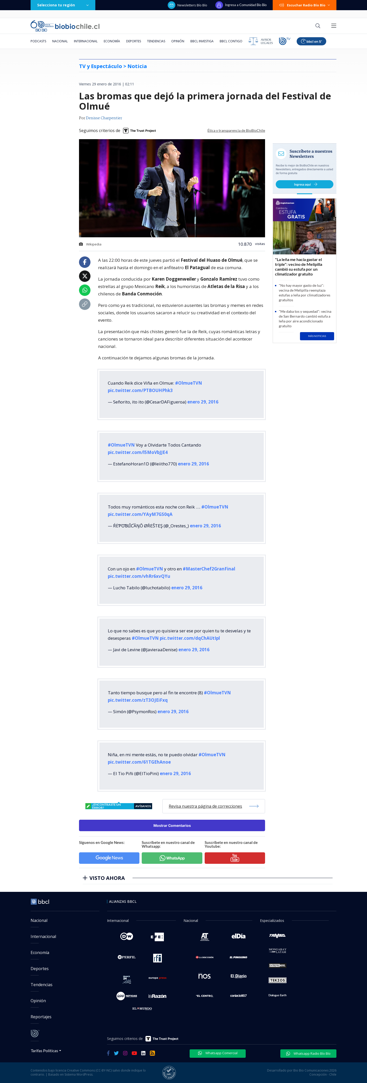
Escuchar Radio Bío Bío (304, 5)
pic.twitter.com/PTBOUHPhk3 (140, 390)
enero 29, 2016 (202, 402)
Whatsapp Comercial (218, 1053)
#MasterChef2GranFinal (209, 569)
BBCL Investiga (202, 41)
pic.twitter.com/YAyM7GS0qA (140, 514)
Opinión (177, 41)
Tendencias (156, 41)
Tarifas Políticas (44, 1050)
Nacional (60, 41)
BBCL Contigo (231, 41)
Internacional (86, 41)
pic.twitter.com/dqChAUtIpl (190, 638)
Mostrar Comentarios (172, 825)
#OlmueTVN (188, 383)
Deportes (133, 41)
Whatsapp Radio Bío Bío (308, 1053)
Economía (112, 41)
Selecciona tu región (63, 5)
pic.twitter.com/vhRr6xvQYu (139, 576)
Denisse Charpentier (104, 118)
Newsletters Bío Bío (187, 5)
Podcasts (38, 41)
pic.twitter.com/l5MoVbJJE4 (138, 452)
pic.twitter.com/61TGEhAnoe (139, 762)
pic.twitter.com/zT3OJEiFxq (138, 700)
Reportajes (41, 1017)
